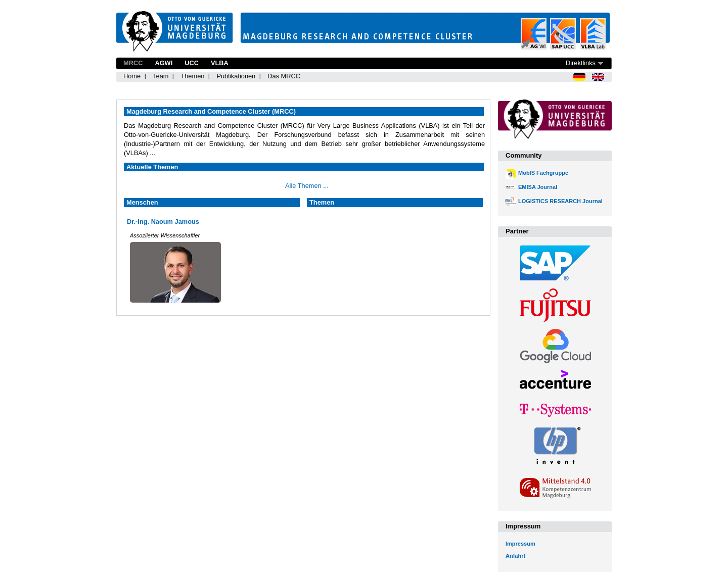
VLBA (220, 63)
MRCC (133, 63)
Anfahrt (515, 556)
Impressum (520, 544)
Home (132, 76)
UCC (192, 63)
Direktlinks (581, 63)
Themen (192, 76)
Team (160, 76)
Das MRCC (283, 76)
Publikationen (235, 76)
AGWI (163, 63)
